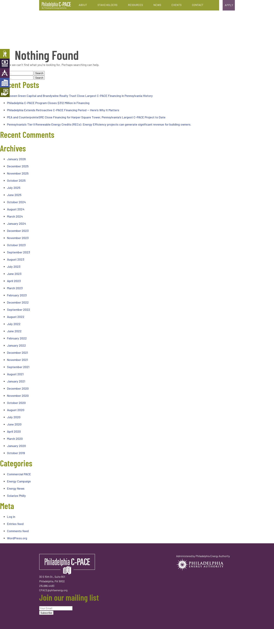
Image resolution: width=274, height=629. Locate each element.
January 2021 (16, 381)
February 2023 (17, 295)
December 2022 (18, 302)
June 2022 (14, 331)
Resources (135, 4)
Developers (5, 82)
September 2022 (18, 309)
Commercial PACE (19, 474)
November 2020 (18, 395)
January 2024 (16, 223)
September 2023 (18, 252)
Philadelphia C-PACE (56, 5)
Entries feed (15, 524)
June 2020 (14, 424)
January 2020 (16, 446)
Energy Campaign (19, 481)
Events (176, 4)
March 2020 (15, 438)
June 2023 (14, 274)
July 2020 (13, 417)
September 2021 (18, 367)
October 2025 (16, 180)
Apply (229, 5)
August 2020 (15, 410)
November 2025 (18, 173)
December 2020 (18, 388)
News (157, 4)
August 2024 (15, 209)
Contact (197, 4)
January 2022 (16, 345)
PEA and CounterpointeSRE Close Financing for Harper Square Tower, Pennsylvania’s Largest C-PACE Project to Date (86, 117)
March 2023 (15, 288)
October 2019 (16, 453)
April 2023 (14, 281)
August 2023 (15, 259)
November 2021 (17, 360)
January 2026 (16, 159)
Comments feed (18, 531)
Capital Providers (5, 63)
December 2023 (18, 231)
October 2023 (16, 245)
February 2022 (17, 338)
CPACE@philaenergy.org (53, 590)
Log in (11, 516)
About (83, 4)
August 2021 (15, 374)
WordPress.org (17, 538)
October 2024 (16, 202)
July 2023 (13, 266)
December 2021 (17, 352)
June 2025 (14, 195)
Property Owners (5, 54)
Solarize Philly (16, 495)
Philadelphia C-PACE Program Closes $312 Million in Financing (48, 103)
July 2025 (13, 188)
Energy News (15, 488)
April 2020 (14, 431)
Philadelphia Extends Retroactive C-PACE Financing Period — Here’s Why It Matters (63, 110)
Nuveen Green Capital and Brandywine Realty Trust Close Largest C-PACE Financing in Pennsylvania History (80, 96)
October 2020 (16, 403)
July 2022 (13, 324)
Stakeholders (107, 4)
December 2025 (18, 166)
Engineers (5, 73)
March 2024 (15, 216)
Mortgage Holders (5, 92)
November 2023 (18, 238)
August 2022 (15, 317)
